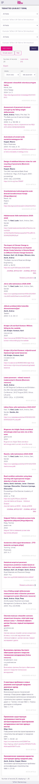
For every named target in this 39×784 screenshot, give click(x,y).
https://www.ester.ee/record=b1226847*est (17, 741)
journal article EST (14, 271)
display (6, 71)
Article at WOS (27, 506)
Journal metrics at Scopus (13, 501)
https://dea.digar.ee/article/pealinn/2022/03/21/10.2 (20, 206)
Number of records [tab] (10, 60)
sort (22, 71)
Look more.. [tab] (24, 60)
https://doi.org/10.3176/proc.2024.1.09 (15, 499)
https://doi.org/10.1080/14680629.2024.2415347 (18, 577)
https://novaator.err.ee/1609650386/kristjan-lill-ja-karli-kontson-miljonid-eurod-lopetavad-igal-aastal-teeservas (19, 365)
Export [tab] (5, 66)
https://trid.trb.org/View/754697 (13, 181)
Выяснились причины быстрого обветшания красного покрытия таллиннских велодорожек (19, 670)
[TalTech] (20, 2)
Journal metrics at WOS (12, 506)
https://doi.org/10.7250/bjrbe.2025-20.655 (17, 268)
